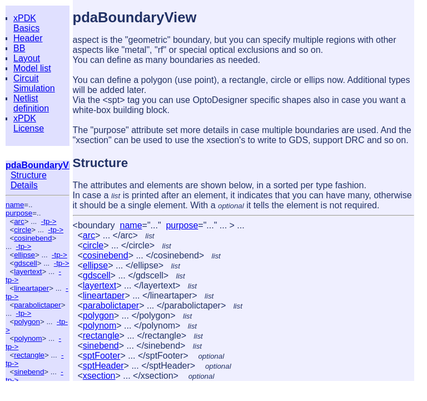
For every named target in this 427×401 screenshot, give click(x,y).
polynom (28, 338)
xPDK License (28, 123)
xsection (99, 375)
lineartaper (31, 288)
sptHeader (103, 365)
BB (19, 48)
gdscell (25, 263)
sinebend (29, 372)
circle (22, 230)
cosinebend (33, 238)
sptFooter (102, 355)
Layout (26, 58)
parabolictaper (37, 305)
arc (19, 221)
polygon (27, 321)
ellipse (24, 255)
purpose (19, 213)
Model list (32, 68)
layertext (28, 271)
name (15, 204)
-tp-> (49, 221)
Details (24, 185)
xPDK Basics (26, 23)
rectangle (29, 355)
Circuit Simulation (34, 83)
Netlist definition (31, 103)
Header (27, 38)
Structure (29, 175)
